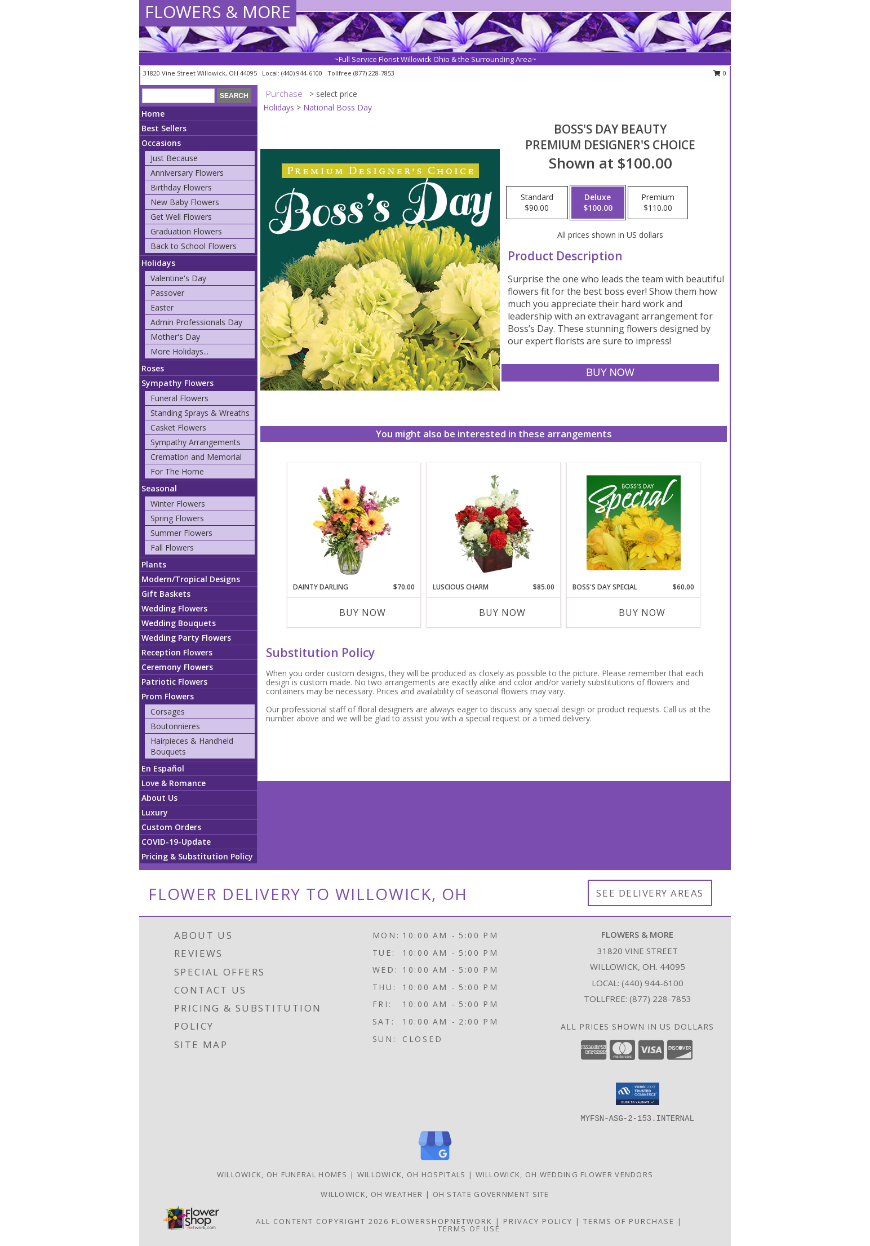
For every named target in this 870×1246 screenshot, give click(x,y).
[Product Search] (178, 95)
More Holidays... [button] (179, 351)
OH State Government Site (491, 1194)
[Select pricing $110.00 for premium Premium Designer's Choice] (657, 203)
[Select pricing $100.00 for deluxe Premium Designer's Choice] (597, 203)
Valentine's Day (178, 278)
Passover (167, 292)
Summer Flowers (181, 532)
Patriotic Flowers (174, 681)
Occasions (161, 143)
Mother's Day (175, 336)
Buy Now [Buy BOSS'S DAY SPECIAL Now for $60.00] (642, 612)
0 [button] (720, 73)
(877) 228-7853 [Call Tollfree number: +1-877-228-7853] (660, 998)
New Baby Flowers (184, 202)
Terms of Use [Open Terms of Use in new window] (469, 1228)
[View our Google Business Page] (435, 1160)
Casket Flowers (178, 427)
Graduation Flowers (186, 231)
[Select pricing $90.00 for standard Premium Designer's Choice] (537, 203)
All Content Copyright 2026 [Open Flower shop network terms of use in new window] (322, 1221)
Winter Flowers (177, 503)
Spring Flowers (177, 518)
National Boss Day (337, 107)
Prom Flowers (167, 696)
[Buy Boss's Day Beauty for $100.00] (609, 373)
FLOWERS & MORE (218, 12)
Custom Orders (171, 827)
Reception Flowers (176, 652)
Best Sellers (164, 128)
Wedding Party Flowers (186, 637)
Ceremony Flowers (177, 667)
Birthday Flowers (181, 187)
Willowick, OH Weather (372, 1194)
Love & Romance (173, 783)
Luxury (154, 812)
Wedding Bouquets (178, 623)
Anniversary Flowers (187, 172)
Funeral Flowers (179, 398)
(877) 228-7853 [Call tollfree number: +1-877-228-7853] (373, 73)
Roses (152, 368)
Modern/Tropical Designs (190, 579)
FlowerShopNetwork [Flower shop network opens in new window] (442, 1221)
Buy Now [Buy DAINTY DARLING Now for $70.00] (362, 612)
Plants (153, 564)
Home (153, 113)
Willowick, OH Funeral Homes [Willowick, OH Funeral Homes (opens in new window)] (282, 1174)
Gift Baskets (165, 593)
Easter (162, 307)
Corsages (167, 711)
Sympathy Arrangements (195, 442)
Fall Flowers (172, 547)
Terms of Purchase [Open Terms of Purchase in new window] (628, 1221)
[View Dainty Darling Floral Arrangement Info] (354, 522)
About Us (159, 797)
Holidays (158, 263)
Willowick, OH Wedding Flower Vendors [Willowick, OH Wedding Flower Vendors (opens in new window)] (565, 1174)
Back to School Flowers (193, 246)
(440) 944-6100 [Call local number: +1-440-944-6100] (302, 73)
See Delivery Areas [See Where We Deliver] (650, 892)
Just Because (174, 158)
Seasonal (159, 488)
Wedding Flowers (174, 608)
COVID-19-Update (176, 841)
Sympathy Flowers (177, 383)
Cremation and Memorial (196, 456)
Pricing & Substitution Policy (197, 856)
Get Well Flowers (181, 216)
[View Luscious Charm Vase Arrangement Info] (494, 522)
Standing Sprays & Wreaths (200, 412)
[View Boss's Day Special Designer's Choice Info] (634, 522)
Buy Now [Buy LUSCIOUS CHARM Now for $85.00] (502, 612)
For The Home (177, 471)
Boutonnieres (175, 726)
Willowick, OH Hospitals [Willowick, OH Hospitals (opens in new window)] (411, 1174)
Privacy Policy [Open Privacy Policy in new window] (537, 1221)
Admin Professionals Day (196, 322)
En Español (162, 768)
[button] (637, 1094)
